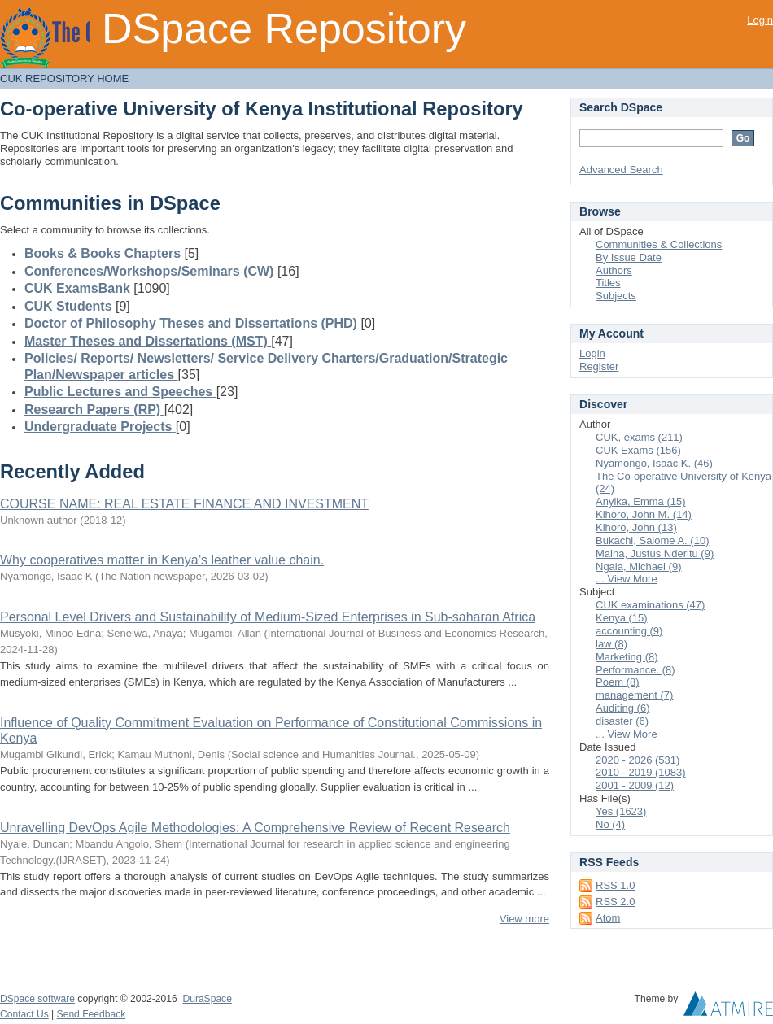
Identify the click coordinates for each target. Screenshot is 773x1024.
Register (598, 366)
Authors (614, 270)
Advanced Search (621, 169)
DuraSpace (206, 998)
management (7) (634, 695)
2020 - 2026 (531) (637, 760)
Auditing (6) (622, 708)
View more (524, 919)
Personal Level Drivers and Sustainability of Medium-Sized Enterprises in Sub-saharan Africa (267, 617)
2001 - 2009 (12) (635, 785)
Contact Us (24, 1014)
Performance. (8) (635, 670)
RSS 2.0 (615, 901)
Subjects (616, 296)
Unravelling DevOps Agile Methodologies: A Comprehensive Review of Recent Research (255, 827)
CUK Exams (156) (638, 450)
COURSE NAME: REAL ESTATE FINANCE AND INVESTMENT (184, 504)
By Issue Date (629, 257)
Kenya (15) (622, 618)
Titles (608, 283)
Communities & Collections (659, 244)
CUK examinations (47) (650, 605)
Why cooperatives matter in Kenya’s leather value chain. (162, 560)
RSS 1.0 (615, 885)
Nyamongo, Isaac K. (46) (654, 463)
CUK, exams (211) (639, 437)
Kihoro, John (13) (636, 527)
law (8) (611, 644)
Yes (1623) (621, 811)
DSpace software (37, 998)
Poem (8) (617, 682)
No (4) (610, 824)
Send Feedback (91, 1014)
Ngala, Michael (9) (639, 566)
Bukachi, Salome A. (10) (652, 540)
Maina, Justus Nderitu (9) (655, 553)
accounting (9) (629, 631)
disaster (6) (622, 721)
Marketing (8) (627, 657)
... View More (626, 579)
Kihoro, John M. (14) (644, 514)
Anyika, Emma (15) (641, 501)
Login (760, 20)
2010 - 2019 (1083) (641, 772)
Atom (608, 918)
